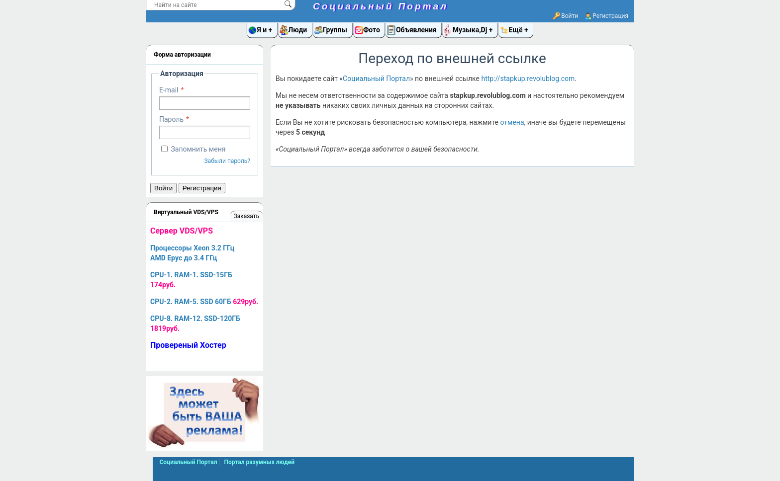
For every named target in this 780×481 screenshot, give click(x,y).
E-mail (169, 90)
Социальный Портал (380, 6)
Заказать (246, 216)
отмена (512, 122)
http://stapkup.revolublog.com (528, 78)
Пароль (171, 119)
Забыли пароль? (227, 161)
